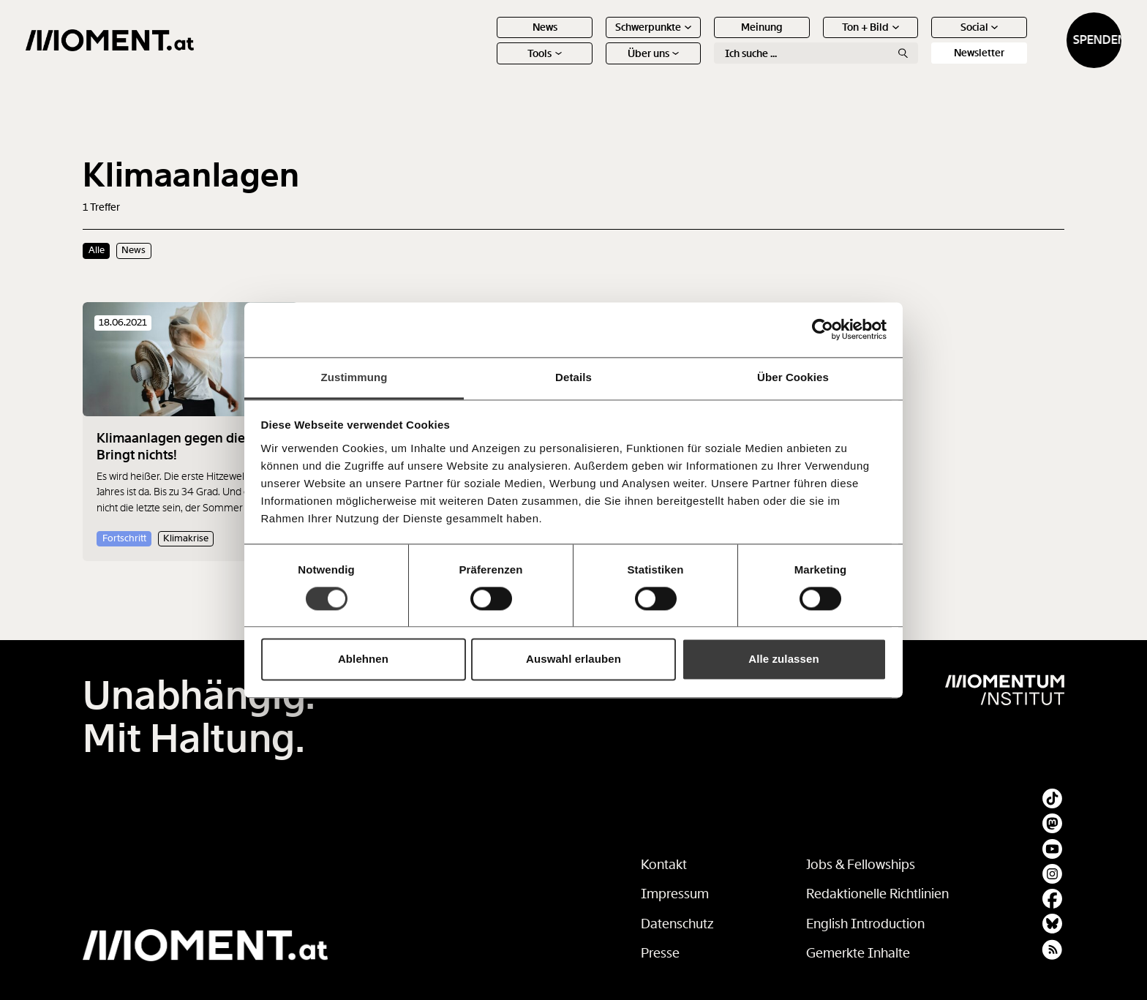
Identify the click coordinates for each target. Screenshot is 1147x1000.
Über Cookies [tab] (793, 377)
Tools (487, 65)
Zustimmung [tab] (354, 377)
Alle (97, 250)
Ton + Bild (813, 39)
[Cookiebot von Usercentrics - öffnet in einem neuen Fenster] (823, 329)
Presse (660, 953)
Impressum (675, 894)
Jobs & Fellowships (860, 864)
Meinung (704, 39)
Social (922, 39)
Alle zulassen (783, 659)
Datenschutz (677, 924)
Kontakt (664, 864)
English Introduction (865, 924)
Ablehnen (363, 659)
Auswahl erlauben (573, 659)
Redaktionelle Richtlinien (877, 894)
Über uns (596, 65)
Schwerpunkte (596, 39)
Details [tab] (573, 377)
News (487, 39)
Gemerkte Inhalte (858, 953)
